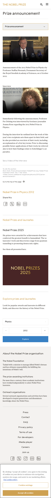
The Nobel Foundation (13, 361)
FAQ (25, 422)
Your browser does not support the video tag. (25, 49)
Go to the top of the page (12, 182)
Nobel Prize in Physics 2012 (18, 192)
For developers (25, 437)
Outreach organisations (14, 392)
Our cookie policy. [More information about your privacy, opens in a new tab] (10, 480)
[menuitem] (25, 412)
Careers (25, 447)
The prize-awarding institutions (18, 376)
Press (25, 412)
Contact (25, 417)
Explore (25, 339)
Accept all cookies (25, 493)
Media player (25, 442)
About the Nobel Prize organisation (23, 353)
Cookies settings (25, 485)
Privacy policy (25, 427)
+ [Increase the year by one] (44, 330)
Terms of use (25, 432)
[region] (25, 481)
